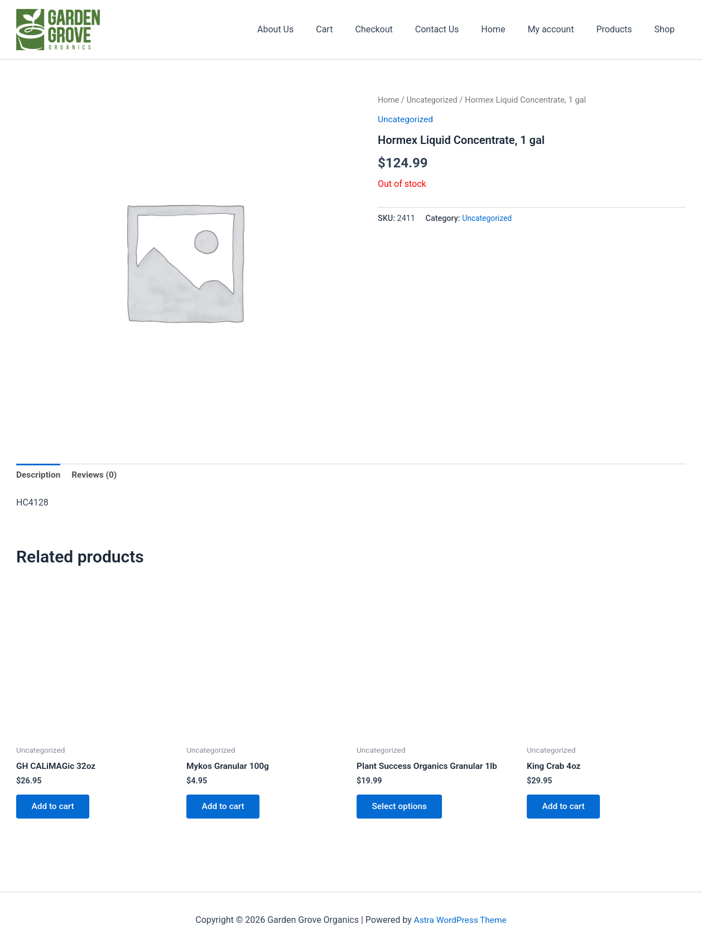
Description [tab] (39, 475)
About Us (309, 29)
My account (561, 29)
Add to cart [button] (55, 809)
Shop (667, 29)
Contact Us (457, 29)
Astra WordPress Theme (460, 920)
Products (620, 29)
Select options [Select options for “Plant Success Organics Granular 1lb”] (401, 809)
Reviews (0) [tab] (96, 475)
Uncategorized (433, 100)
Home (509, 29)
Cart (353, 29)
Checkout (398, 29)
